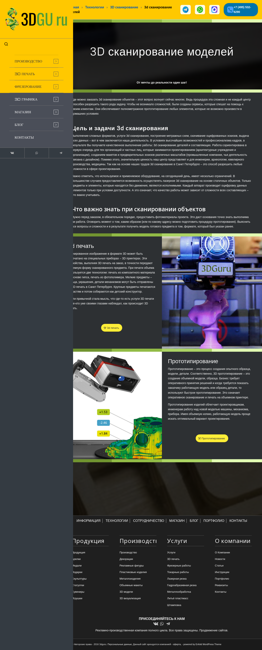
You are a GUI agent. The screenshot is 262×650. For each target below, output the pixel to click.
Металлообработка (179, 592)
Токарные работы (178, 572)
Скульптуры (79, 579)
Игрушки (77, 598)
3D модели (126, 592)
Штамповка (174, 605)
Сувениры (78, 592)
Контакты (220, 592)
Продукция (78, 552)
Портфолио (222, 579)
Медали (77, 565)
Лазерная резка (176, 579)
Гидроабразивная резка (181, 585)
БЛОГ (194, 521)
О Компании (222, 552)
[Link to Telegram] (51, 148)
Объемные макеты (131, 585)
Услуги (171, 552)
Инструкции (222, 572)
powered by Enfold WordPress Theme (202, 644)
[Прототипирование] (212, 439)
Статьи (219, 565)
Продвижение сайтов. (213, 630)
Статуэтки (78, 585)
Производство (128, 552)
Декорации (126, 559)
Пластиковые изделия (133, 572)
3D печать (173, 559)
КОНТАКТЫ (238, 521)
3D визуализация (130, 598)
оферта (177, 644)
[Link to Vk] (10, 148)
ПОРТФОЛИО (213, 521)
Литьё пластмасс (177, 598)
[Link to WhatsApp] (30, 148)
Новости (220, 559)
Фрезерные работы (179, 565)
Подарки (77, 572)
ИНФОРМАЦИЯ (89, 521)
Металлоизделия (130, 579)
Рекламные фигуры (132, 565)
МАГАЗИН (177, 521)
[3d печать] (111, 328)
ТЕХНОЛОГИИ (117, 521)
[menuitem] (30, 56)
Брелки (76, 559)
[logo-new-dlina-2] (30, 16)
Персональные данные (120, 644)
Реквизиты (221, 585)
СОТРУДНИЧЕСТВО (148, 521)
